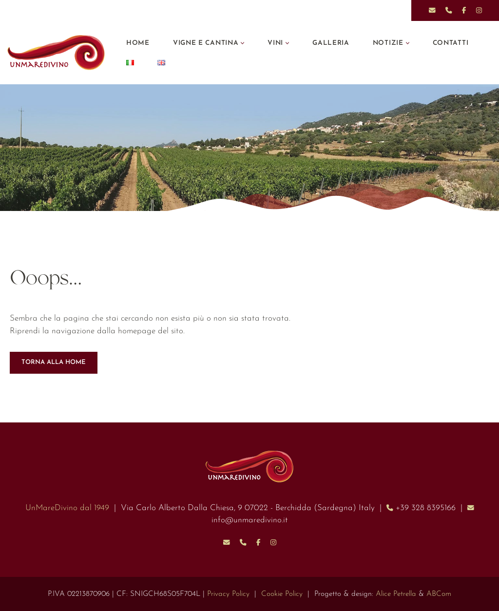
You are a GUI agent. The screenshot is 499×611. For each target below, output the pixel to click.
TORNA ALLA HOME (53, 362)
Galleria (330, 43)
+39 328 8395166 (426, 508)
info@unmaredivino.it (249, 520)
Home (138, 43)
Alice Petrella (396, 594)
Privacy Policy (228, 594)
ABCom (438, 594)
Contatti (451, 43)
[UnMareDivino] (58, 52)
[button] (242, 43)
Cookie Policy (282, 594)
